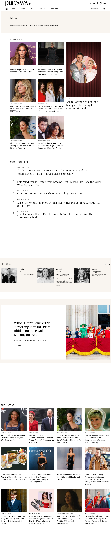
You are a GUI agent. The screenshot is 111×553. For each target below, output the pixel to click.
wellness (42, 9)
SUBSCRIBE (95, 9)
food (23, 9)
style (14, 9)
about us (54, 9)
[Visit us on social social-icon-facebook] (97, 3)
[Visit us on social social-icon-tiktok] (91, 3)
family (32, 9)
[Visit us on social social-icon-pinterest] (94, 3)
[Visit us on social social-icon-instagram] (101, 3)
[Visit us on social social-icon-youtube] (104, 3)
